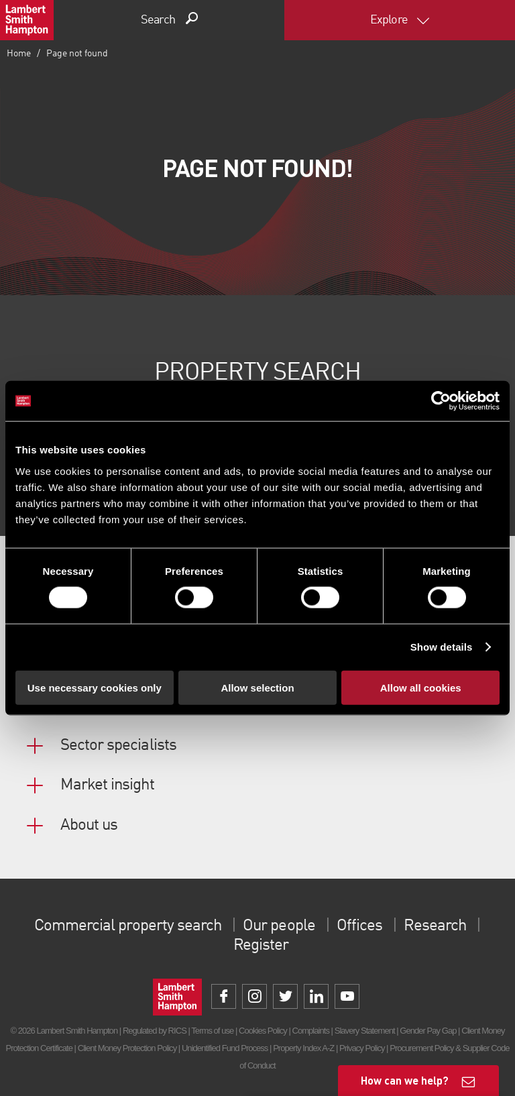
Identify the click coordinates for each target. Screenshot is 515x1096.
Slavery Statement (365, 1031)
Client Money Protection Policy (127, 1048)
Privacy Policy (361, 1048)
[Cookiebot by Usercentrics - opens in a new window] (441, 401)
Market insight (107, 785)
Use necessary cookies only (94, 687)
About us (88, 826)
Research (434, 926)
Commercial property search (127, 926)
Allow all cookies (420, 687)
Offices (359, 926)
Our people (278, 926)
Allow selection (257, 687)
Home (19, 53)
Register (260, 946)
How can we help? (405, 1080)
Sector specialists (118, 746)
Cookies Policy (263, 1031)
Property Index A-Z (303, 1048)
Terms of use (212, 1031)
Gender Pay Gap (428, 1031)
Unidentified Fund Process (225, 1048)
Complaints (310, 1031)
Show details (441, 647)
